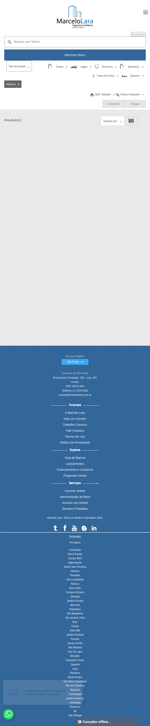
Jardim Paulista (75, 634)
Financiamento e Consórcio (75, 469)
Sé (75, 711)
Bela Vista (75, 588)
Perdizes (75, 672)
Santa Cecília (74, 643)
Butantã (75, 689)
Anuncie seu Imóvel (75, 502)
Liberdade (75, 702)
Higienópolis (75, 562)
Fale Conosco (75, 430)
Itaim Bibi (75, 630)
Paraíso (75, 639)
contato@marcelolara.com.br (75, 394)
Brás (75, 622)
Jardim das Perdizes (75, 566)
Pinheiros (75, 706)
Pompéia (75, 575)
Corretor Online (75, 491)
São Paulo (75, 361)
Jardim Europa (75, 600)
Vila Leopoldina (75, 579)
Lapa (75, 668)
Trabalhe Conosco (75, 424)
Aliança (75, 583)
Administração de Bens (75, 497)
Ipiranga (74, 596)
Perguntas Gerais (75, 475)
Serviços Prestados (75, 508)
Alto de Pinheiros (75, 685)
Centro (75, 626)
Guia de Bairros (75, 457)
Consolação (75, 694)
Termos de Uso (75, 436)
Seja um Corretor (75, 418)
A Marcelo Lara (75, 412)
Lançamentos (75, 463)
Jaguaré (74, 664)
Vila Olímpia (75, 715)
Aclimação (75, 549)
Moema (75, 571)
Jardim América (75, 698)
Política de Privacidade (75, 442)
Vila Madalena (75, 613)
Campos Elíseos (75, 592)
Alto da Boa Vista (75, 617)
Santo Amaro (75, 677)
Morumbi (75, 605)
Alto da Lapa (75, 651)
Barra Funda (75, 554)
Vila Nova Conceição (75, 681)
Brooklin (74, 655)
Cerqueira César (75, 660)
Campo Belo (75, 558)
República (75, 609)
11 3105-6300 (80, 390)
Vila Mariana (75, 647)
